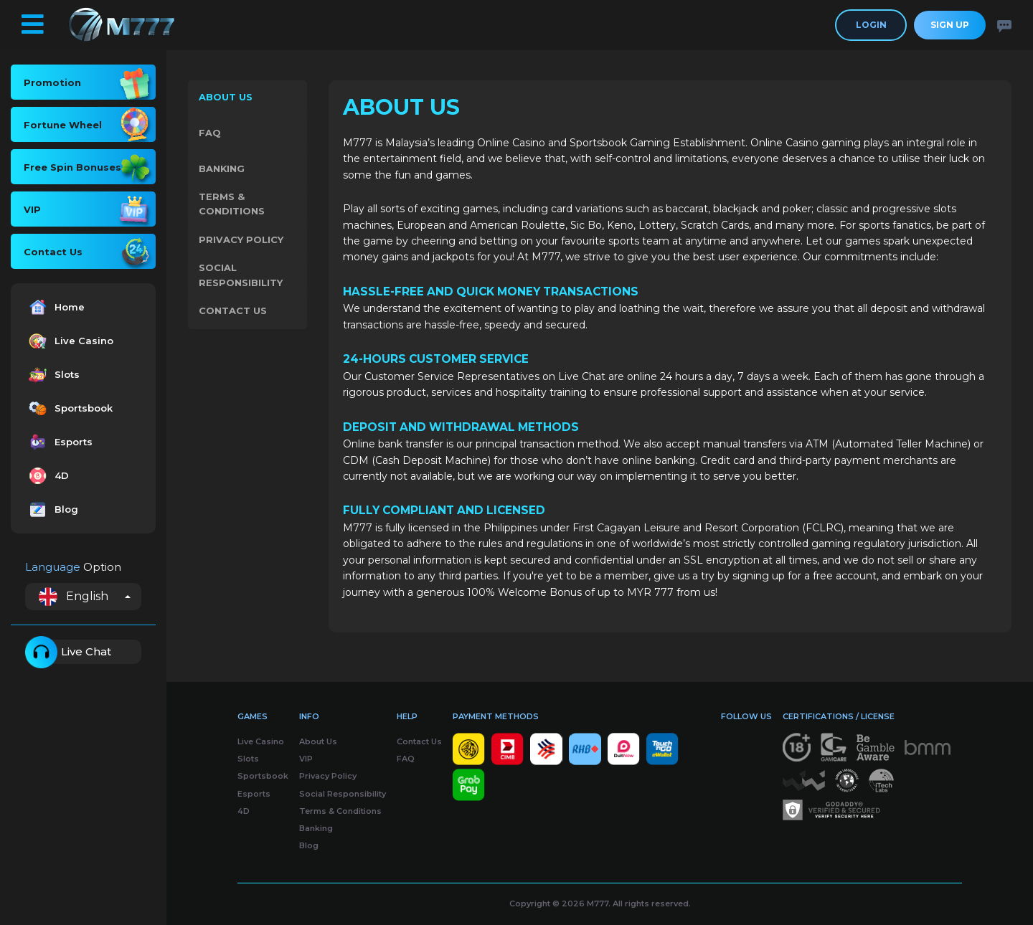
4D (47, 476)
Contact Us (233, 313)
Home (55, 307)
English (73, 596)
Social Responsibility (241, 277)
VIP (306, 759)
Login (871, 24)
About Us (226, 98)
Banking (222, 170)
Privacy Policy (241, 241)
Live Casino (69, 341)
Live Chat (68, 652)
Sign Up (949, 24)
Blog (51, 509)
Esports (59, 442)
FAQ (210, 134)
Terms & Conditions (232, 205)
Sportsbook (69, 408)
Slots (52, 374)
